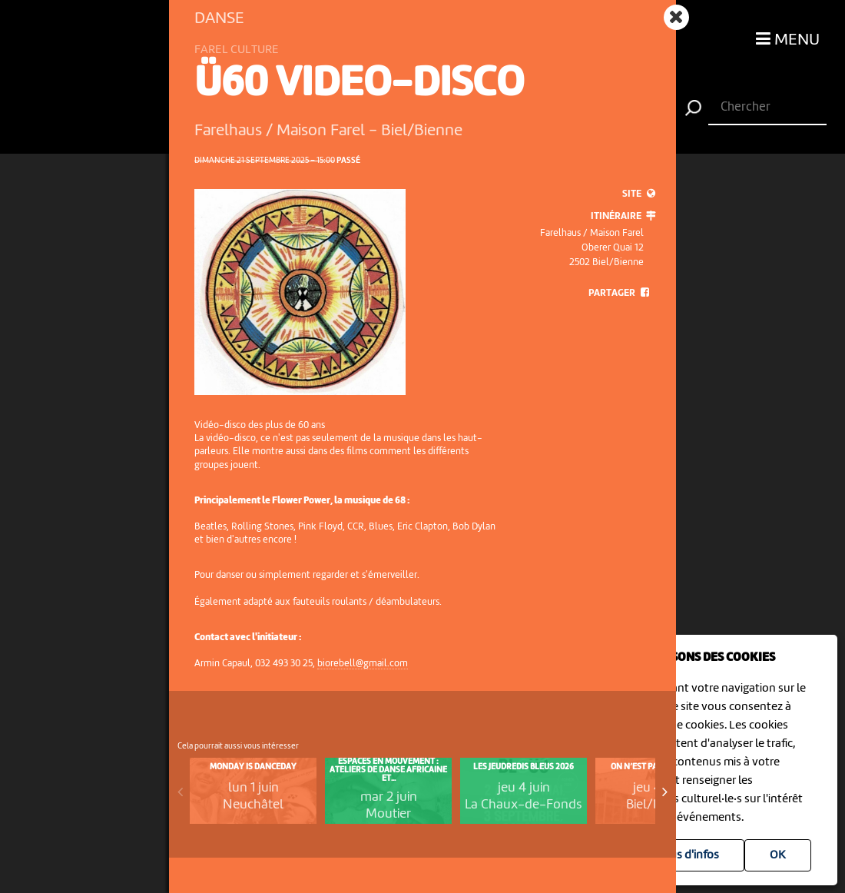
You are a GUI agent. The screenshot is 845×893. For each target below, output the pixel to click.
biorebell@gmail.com (362, 664)
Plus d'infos (689, 855)
